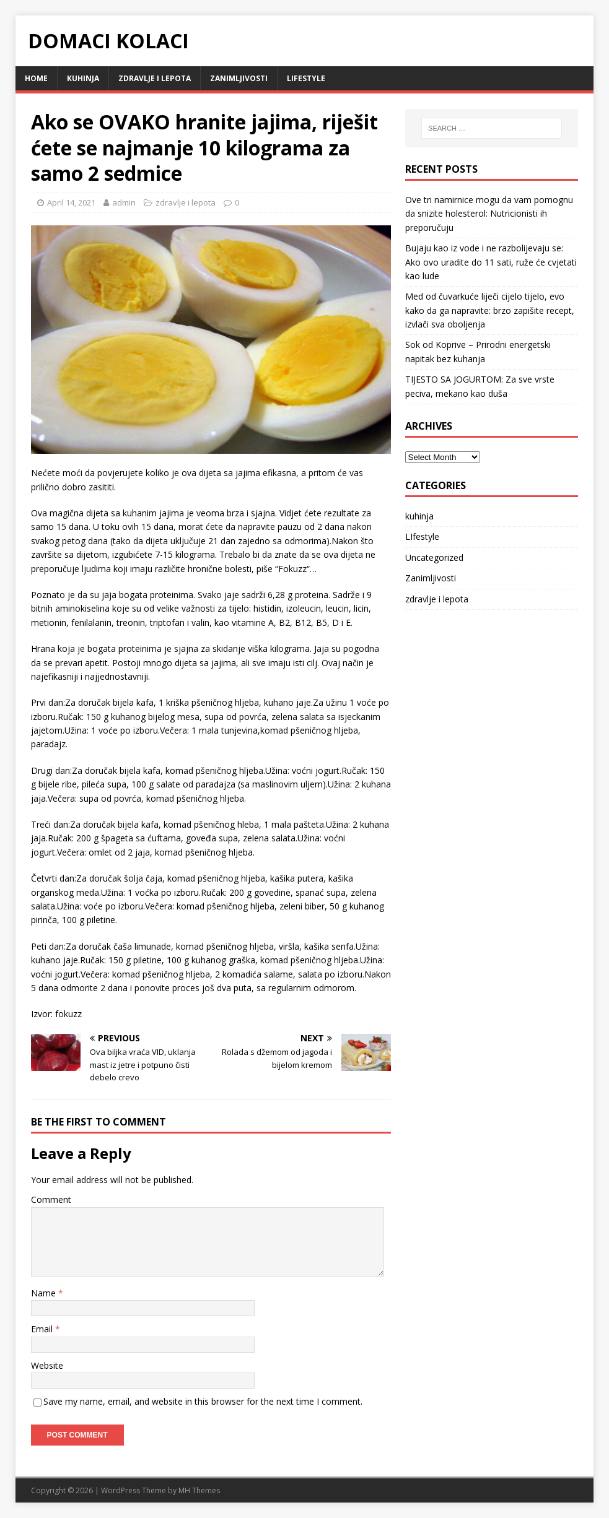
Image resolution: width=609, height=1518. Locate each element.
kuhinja (83, 78)
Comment (51, 1199)
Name (44, 1293)
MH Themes (199, 1490)
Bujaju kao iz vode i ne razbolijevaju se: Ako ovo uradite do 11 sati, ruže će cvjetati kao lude (491, 262)
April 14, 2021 (71, 202)
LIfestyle (306, 78)
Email (43, 1329)
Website (47, 1365)
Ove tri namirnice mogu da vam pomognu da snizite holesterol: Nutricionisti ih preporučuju (489, 213)
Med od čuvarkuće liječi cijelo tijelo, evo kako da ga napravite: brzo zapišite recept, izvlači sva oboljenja (489, 310)
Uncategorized (434, 557)
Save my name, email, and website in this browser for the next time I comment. (202, 1401)
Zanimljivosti (239, 78)
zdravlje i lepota (154, 78)
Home (36, 78)
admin (124, 202)
